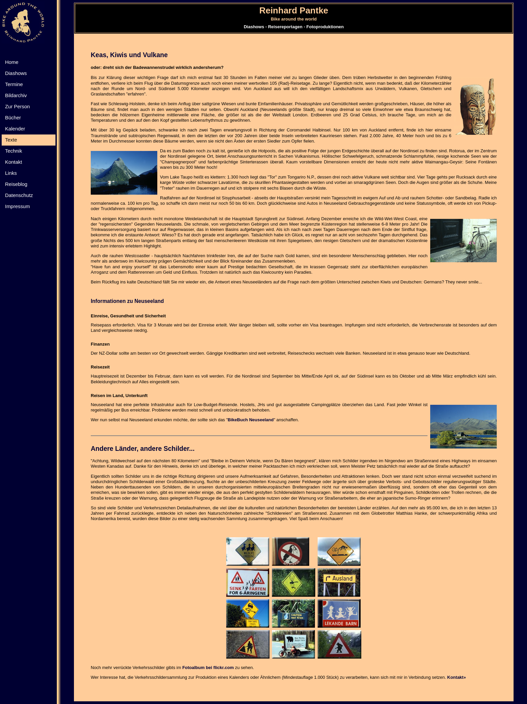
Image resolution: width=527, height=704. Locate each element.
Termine (14, 84)
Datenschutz (19, 195)
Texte (11, 140)
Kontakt (13, 162)
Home (11, 62)
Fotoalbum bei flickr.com (208, 667)
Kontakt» (456, 677)
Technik (13, 151)
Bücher (13, 117)
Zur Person (17, 106)
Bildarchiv (16, 95)
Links (11, 173)
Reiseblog (16, 184)
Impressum (17, 206)
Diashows (16, 73)
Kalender (15, 128)
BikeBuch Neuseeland (251, 419)
